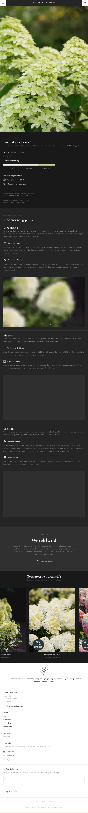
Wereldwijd (7, 734)
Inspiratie (7, 731)
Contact (6, 738)
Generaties (7, 728)
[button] (42, 128)
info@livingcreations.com (13, 707)
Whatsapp (13, 157)
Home (5, 717)
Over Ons (7, 724)
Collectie (7, 721)
